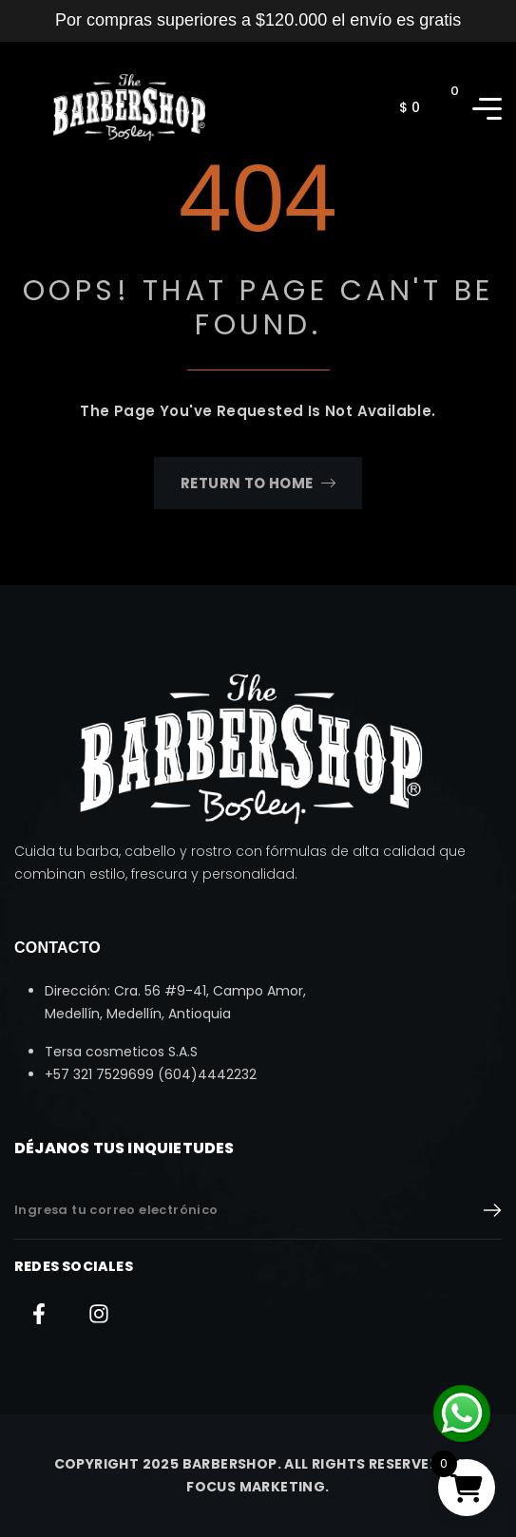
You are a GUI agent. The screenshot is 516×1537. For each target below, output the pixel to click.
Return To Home (258, 483)
